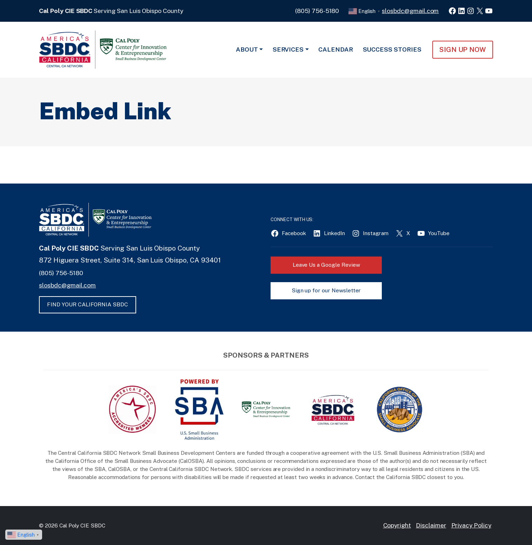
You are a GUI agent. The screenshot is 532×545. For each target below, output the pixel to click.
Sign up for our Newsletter (326, 290)
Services (288, 49)
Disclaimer (431, 525)
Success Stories (392, 49)
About (247, 49)
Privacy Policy (471, 525)
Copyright (397, 525)
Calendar (335, 49)
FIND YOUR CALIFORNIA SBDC (87, 304)
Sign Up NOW (462, 49)
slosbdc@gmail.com (410, 10)
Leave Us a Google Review (326, 264)
